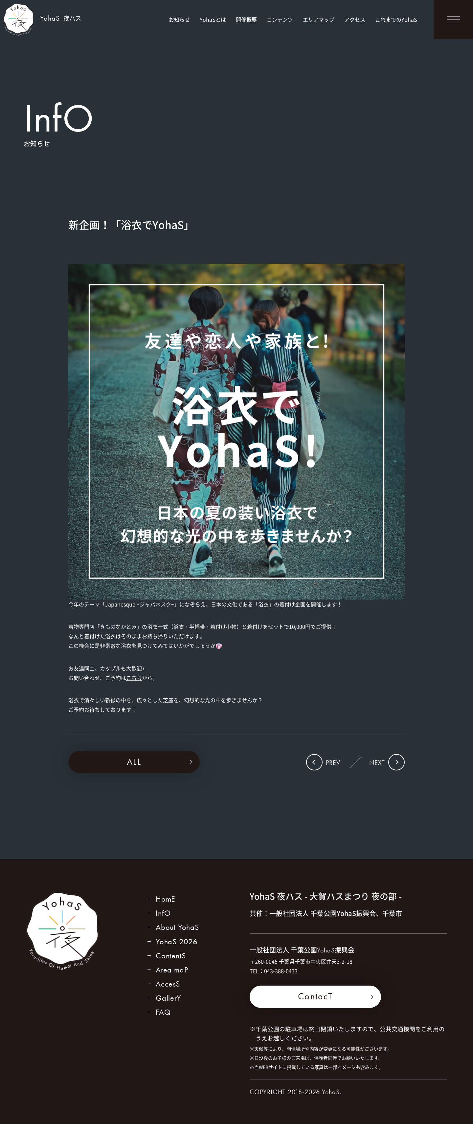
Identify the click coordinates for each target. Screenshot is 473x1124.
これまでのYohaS (396, 19)
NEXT (377, 762)
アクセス (354, 19)
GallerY (168, 998)
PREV (333, 762)
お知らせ (179, 19)
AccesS (168, 984)
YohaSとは (213, 19)
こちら (134, 678)
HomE (165, 899)
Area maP (172, 970)
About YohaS (177, 927)
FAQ (163, 1012)
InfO (163, 913)
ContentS (171, 955)
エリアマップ (318, 19)
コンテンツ (280, 19)
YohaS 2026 (177, 941)
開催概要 (246, 19)
